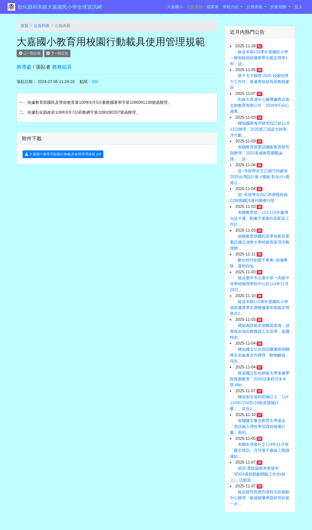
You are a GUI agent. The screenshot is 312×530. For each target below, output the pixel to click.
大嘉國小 (176, 6)
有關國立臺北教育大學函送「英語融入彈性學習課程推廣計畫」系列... (257, 426)
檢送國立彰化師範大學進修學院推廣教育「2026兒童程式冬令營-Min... (259, 379)
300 (95, 82)
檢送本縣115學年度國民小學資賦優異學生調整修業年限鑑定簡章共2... (259, 308)
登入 (298, 7)
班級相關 (278, 7)
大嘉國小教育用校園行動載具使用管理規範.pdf (63, 154)
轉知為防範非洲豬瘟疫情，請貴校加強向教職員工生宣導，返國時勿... (259, 331)
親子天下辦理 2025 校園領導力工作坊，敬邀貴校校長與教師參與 (259, 82)
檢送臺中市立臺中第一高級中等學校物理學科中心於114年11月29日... (259, 284)
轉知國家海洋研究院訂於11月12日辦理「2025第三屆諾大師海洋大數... (260, 129)
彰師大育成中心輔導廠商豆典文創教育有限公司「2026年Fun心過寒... (259, 105)
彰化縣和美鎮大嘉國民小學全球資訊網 (60, 7)
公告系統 (195, 7)
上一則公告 (30, 53)
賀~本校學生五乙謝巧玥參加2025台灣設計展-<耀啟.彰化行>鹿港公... (259, 177)
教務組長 (62, 67)
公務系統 (255, 7)
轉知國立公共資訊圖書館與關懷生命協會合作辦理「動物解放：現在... (259, 355)
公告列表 (42, 26)
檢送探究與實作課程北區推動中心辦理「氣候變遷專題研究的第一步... (259, 498)
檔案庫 (212, 7)
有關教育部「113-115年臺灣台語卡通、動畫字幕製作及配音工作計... (259, 218)
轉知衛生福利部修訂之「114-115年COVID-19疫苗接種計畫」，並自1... (259, 403)
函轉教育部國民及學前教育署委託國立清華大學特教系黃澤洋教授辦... (259, 242)
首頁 (25, 26)
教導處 (24, 67)
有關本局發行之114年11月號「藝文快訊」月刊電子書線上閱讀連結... (259, 450)
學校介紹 (230, 7)
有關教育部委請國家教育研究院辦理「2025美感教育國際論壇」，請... (259, 153)
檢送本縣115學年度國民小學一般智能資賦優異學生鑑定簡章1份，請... (259, 58)
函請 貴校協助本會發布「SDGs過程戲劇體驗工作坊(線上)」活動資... (257, 474)
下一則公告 (57, 53)
